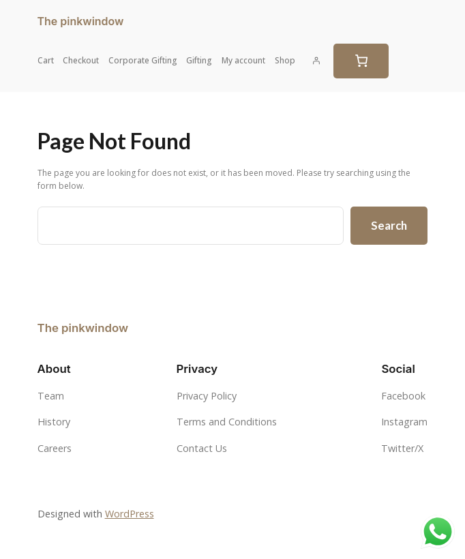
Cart (46, 60)
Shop (285, 60)
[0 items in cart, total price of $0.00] (361, 61)
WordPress (129, 513)
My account (243, 60)
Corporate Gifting (142, 60)
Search (389, 225)
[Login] (316, 61)
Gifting (199, 60)
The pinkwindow (81, 21)
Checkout (81, 60)
